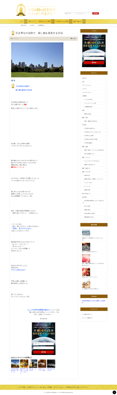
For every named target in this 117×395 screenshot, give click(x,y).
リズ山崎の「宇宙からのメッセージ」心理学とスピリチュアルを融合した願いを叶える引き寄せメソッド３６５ (81, 6)
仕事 (83, 110)
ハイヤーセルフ (88, 182)
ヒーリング (87, 186)
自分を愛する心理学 (89, 213)
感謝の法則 (87, 209)
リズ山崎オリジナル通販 (62, 21)
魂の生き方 (87, 175)
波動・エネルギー (86, 171)
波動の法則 (87, 190)
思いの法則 (87, 206)
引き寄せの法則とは (89, 128)
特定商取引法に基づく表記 (72, 387)
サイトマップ (84, 387)
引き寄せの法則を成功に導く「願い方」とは (15, 370)
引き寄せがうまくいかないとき (92, 132)
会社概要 (49, 387)
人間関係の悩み (88, 106)
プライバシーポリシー (59, 387)
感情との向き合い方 (89, 164)
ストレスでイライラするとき (91, 161)
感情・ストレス (86, 157)
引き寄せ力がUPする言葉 (90, 139)
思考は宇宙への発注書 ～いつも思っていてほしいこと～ (24, 371)
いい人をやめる (88, 99)
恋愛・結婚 (85, 146)
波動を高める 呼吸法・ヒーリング (93, 179)
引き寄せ (32, 25)
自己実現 (85, 197)
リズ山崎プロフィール (32, 387)
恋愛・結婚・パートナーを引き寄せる (94, 150)
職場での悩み (87, 114)
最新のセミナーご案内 (44, 21)
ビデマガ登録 (21, 387)
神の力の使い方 (86, 193)
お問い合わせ (42, 387)
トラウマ (84, 88)
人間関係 (84, 96)
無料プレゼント (32, 21)
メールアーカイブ (86, 92)
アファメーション (86, 85)
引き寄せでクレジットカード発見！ (42, 369)
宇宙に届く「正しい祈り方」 (33, 369)
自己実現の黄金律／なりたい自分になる (93, 201)
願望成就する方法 (89, 217)
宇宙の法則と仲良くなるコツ (51, 369)
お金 (83, 81)
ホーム (21, 21)
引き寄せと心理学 (89, 135)
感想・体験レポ (78, 21)
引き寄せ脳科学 (88, 143)
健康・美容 (85, 117)
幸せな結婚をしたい (89, 153)
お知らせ (84, 78)
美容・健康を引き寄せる (90, 121)
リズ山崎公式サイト (87, 314)
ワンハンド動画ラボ (87, 318)
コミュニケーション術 (90, 103)
